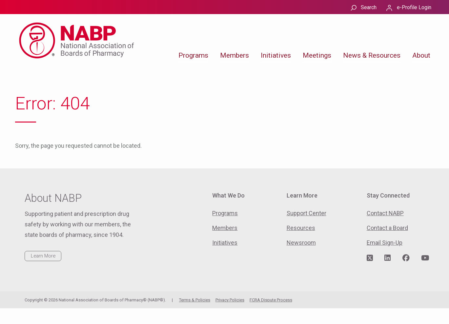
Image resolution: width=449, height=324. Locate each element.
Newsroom (301, 242)
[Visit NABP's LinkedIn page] (387, 258)
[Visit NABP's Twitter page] (370, 258)
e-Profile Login (414, 7)
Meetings (317, 55)
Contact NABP (385, 213)
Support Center (306, 213)
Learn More (43, 256)
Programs (193, 55)
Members (234, 55)
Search (369, 7)
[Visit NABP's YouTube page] (425, 258)
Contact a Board (387, 227)
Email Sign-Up (384, 242)
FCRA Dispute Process (271, 299)
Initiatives (276, 55)
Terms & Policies (194, 299)
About (421, 55)
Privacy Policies (229, 299)
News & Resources (371, 55)
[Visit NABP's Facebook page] (406, 258)
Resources (301, 227)
